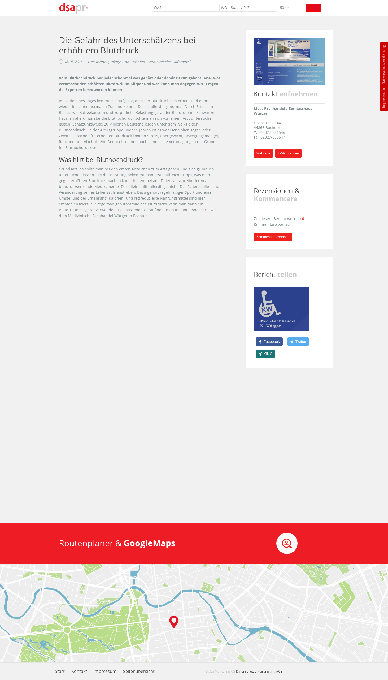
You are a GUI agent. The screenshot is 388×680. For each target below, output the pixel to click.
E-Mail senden (288, 153)
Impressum (383, 98)
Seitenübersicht (139, 671)
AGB (279, 671)
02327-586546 (272, 132)
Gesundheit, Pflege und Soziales (116, 61)
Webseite (263, 153)
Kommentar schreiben (272, 237)
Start (60, 671)
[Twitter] (298, 341)
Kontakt (79, 671)
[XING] (266, 354)
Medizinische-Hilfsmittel (168, 61)
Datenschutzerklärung (383, 65)
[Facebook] (269, 341)
